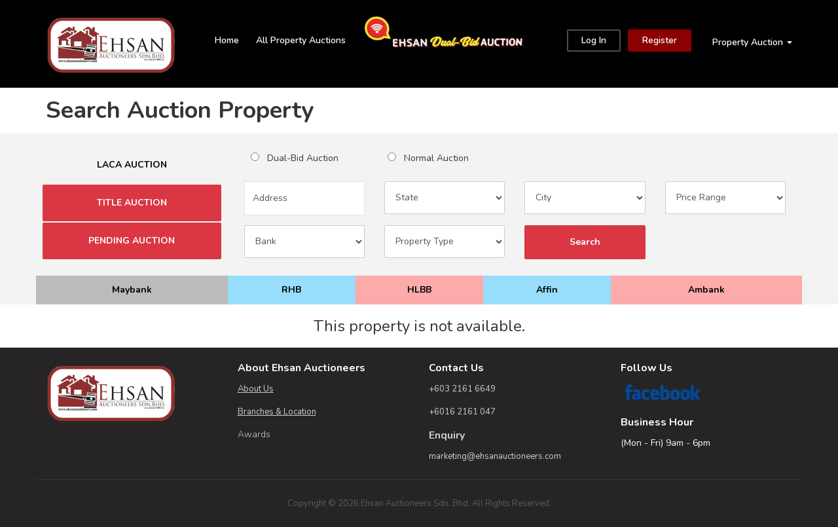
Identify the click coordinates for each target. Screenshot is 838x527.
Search (584, 242)
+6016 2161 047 (462, 412)
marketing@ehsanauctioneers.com (495, 456)
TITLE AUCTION (132, 202)
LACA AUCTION (131, 165)
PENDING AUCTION (131, 240)
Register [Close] (659, 40)
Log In (593, 40)
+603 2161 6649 (462, 389)
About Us (256, 389)
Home (227, 40)
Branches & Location (277, 412)
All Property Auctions (301, 40)
